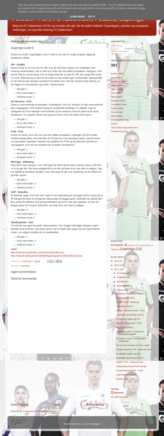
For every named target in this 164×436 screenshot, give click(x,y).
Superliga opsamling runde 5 (130, 358)
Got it (91, 16)
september (122, 286)
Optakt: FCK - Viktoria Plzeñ (129, 362)
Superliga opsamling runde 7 (130, 293)
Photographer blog (120, 120)
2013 (117, 261)
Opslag (117, 46)
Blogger (96, 424)
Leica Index (116, 85)
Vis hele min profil (119, 397)
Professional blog (119, 131)
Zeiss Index (116, 77)
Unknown (119, 392)
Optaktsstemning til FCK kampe (131, 366)
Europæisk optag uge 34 (128, 319)
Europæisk (117, 244)
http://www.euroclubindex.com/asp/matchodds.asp (37, 252)
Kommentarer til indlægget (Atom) (39, 411)
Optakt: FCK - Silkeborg (127, 302)
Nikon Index (116, 116)
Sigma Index (117, 97)
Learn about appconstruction (124, 127)
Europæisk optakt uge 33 (128, 353)
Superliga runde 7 (124, 306)
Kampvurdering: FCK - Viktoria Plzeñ (134, 349)
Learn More (77, 16)
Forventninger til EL (125, 298)
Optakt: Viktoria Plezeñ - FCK (130, 310)
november (122, 277)
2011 (117, 269)
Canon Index (117, 112)
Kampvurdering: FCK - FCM (129, 370)
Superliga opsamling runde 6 (130, 315)
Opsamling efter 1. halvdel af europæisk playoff (130, 332)
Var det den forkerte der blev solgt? (133, 345)
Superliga (24, 265)
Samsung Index (118, 81)
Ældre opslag (95, 404)
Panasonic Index (119, 104)
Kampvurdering (144, 245)
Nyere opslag (20, 404)
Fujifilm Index (117, 108)
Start (57, 404)
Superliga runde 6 (124, 327)
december (122, 273)
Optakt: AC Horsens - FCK (129, 323)
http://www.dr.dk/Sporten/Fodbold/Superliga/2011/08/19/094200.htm (46, 256)
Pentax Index (117, 89)
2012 (117, 265)
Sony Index (116, 93)
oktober (121, 281)
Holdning (131, 245)
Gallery (114, 123)
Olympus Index (118, 100)
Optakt (114, 249)
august (120, 290)
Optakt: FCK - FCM (125, 379)
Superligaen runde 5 (126, 374)
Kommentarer (120, 51)
